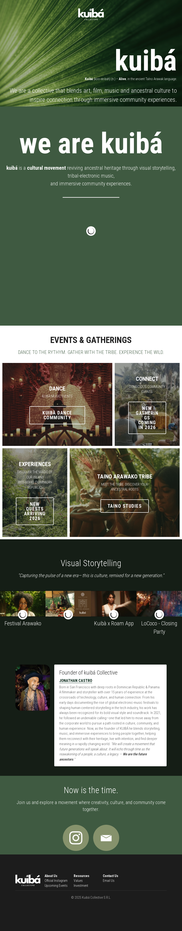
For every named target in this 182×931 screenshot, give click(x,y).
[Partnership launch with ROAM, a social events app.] (113, 604)
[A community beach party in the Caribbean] (159, 604)
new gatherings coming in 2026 (147, 417)
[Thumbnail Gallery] (68, 604)
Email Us (108, 881)
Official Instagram (56, 881)
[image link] (76, 838)
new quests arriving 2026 (35, 511)
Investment (81, 886)
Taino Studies (125, 506)
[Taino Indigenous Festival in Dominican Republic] (23, 604)
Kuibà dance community (57, 415)
